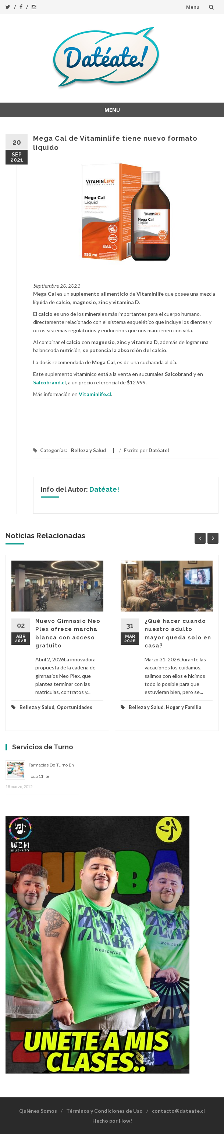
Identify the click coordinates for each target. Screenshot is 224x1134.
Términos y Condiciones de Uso (104, 1111)
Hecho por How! (112, 1121)
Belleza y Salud (88, 450)
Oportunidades (74, 707)
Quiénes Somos (38, 1111)
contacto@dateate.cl (178, 1111)
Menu (192, 7)
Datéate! (159, 450)
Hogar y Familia (183, 707)
